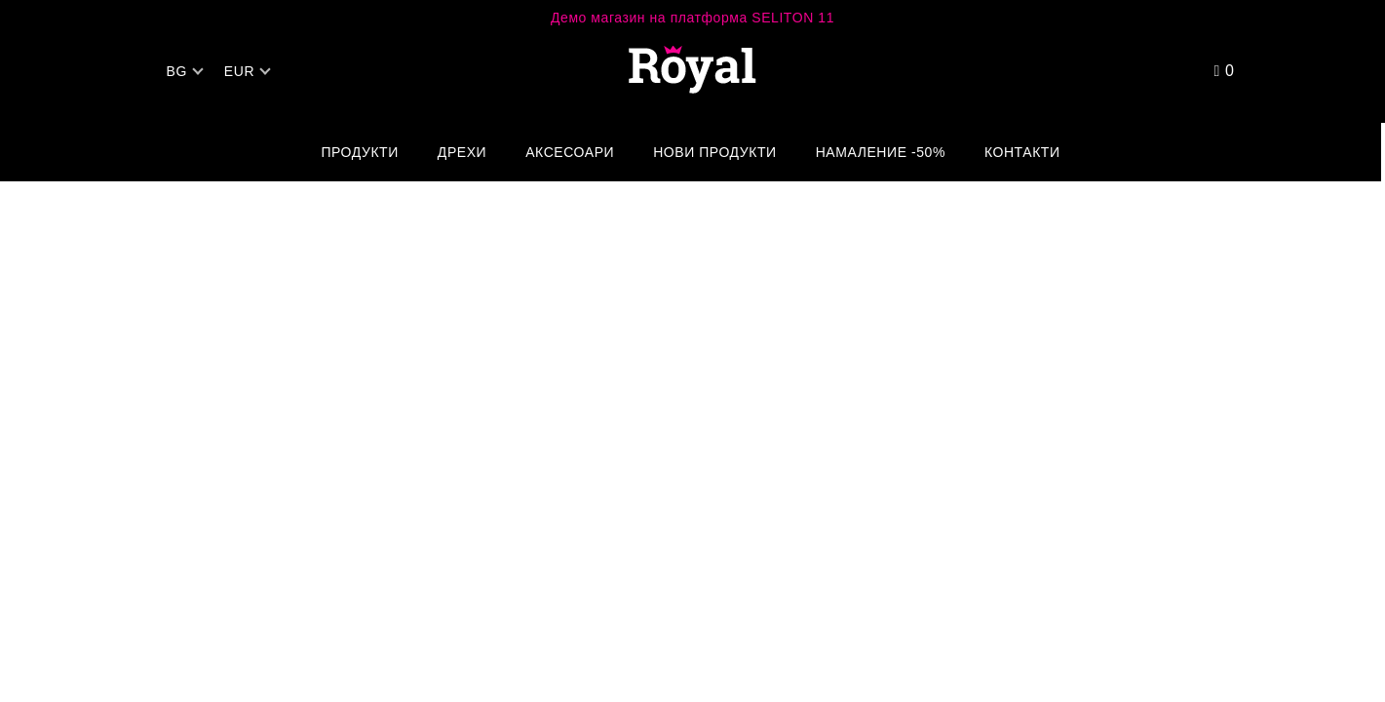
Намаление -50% (880, 152)
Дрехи (462, 152)
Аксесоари (569, 152)
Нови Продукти (715, 152)
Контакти (1022, 152)
